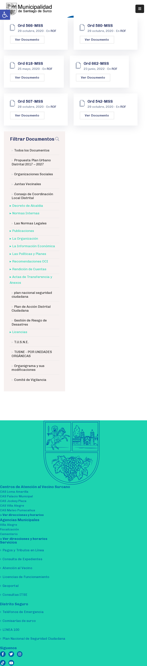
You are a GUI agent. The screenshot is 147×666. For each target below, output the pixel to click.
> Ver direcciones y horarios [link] (22, 515)
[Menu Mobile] (139, 9)
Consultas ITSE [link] (15, 595)
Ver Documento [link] (27, 39)
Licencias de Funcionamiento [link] (26, 577)
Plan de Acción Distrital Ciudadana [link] (31, 308)
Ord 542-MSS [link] (100, 101)
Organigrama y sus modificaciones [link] (28, 368)
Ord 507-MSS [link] (30, 101)
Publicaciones (23, 231)
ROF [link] (53, 31)
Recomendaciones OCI (30, 261)
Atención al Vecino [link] (17, 568)
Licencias (19, 332)
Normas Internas (25, 213)
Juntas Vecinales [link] (27, 184)
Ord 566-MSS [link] (30, 25)
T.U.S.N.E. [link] (21, 342)
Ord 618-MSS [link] (30, 63)
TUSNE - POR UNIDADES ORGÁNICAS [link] (32, 354)
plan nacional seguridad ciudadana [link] (32, 294)
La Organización (25, 238)
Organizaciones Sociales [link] (33, 174)
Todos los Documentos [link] (31, 150)
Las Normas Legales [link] (30, 223)
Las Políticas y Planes (29, 254)
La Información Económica (33, 246)
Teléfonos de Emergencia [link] (23, 612)
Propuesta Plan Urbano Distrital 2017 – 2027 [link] (31, 162)
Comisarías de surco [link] (19, 621)
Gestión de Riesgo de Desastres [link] (29, 322)
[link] (5, 15)
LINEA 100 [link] (11, 630)
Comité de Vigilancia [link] (30, 380)
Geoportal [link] (11, 586)
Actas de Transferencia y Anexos (31, 280)
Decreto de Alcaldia (27, 206)
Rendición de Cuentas (29, 269)
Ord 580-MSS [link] (100, 25)
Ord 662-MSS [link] (96, 63)
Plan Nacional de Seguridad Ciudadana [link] (34, 638)
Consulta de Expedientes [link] (22, 559)
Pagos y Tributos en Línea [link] (23, 550)
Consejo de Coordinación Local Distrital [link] (32, 196)
